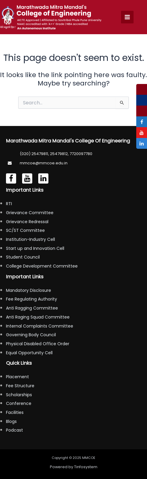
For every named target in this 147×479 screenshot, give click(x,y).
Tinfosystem (85, 466)
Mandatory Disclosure (28, 290)
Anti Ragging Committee (32, 308)
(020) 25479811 (34, 154)
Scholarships (19, 395)
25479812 (59, 154)
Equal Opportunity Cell (29, 353)
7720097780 (81, 154)
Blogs (11, 421)
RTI (9, 204)
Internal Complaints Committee (39, 326)
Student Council (23, 257)
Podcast (14, 430)
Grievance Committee (29, 213)
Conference (18, 403)
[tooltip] (141, 89)
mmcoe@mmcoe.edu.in (44, 163)
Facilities (15, 412)
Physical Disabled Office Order (37, 344)
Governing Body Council (31, 335)
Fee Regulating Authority (31, 299)
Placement (17, 377)
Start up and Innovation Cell (35, 248)
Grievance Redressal (27, 222)
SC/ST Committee (25, 230)
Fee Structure (20, 386)
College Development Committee (42, 266)
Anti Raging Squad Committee (38, 317)
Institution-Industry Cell (30, 239)
